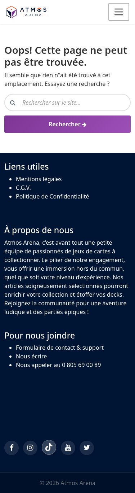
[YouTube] (68, 448)
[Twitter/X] (87, 448)
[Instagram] (30, 448)
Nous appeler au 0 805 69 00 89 (58, 365)
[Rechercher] (67, 124)
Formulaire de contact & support (60, 348)
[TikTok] (49, 447)
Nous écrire (31, 356)
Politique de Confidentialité (52, 196)
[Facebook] (11, 448)
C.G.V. (23, 188)
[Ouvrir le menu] (118, 12)
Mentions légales (39, 179)
